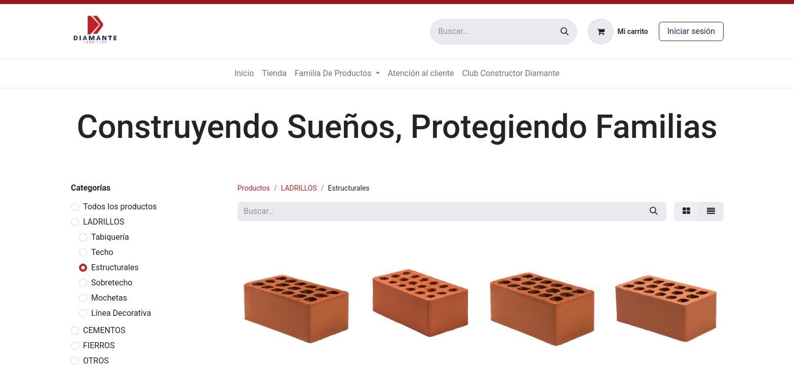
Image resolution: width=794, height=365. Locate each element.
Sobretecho (111, 282)
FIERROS (99, 345)
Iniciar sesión (691, 31)
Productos (253, 188)
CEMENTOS (104, 330)
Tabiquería (110, 237)
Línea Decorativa (121, 313)
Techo (102, 252)
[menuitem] (244, 73)
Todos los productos (120, 206)
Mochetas (109, 298)
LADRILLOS (103, 222)
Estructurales (115, 267)
